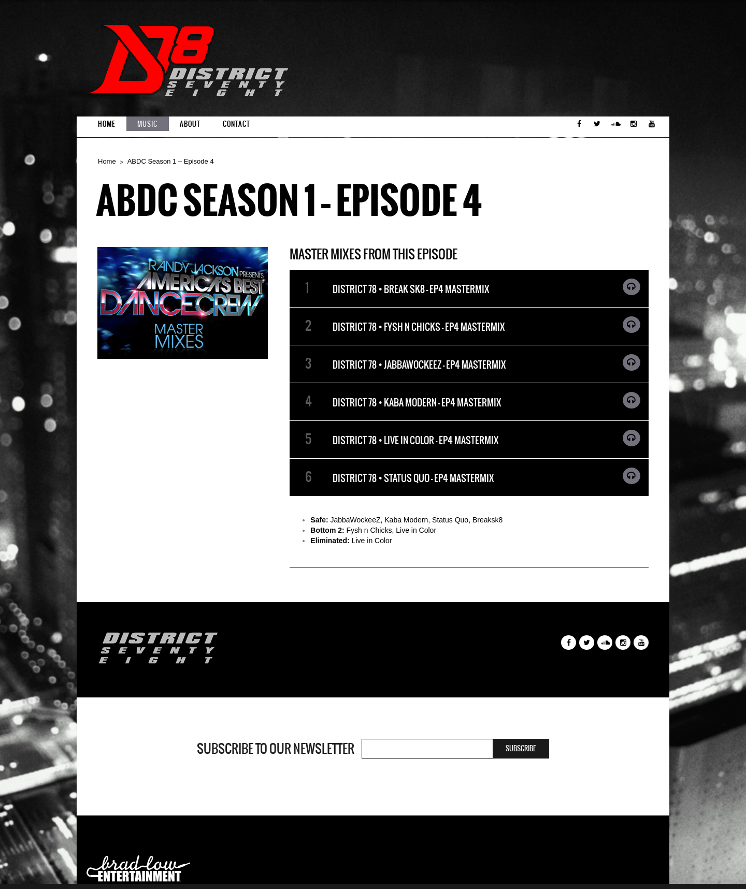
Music (147, 124)
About (190, 124)
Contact (236, 124)
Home (106, 124)
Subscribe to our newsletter (275, 748)
